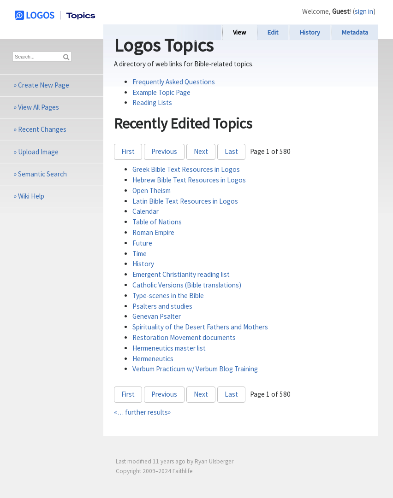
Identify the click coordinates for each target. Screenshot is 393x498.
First (128, 151)
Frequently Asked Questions (173, 81)
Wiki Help (31, 196)
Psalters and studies (162, 306)
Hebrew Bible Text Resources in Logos (189, 180)
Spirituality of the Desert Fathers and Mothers (200, 326)
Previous (164, 151)
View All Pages (38, 107)
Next (201, 151)
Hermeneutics (152, 358)
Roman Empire (153, 232)
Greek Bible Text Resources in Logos (186, 169)
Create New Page (43, 85)
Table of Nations (157, 221)
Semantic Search (42, 174)
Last (231, 151)
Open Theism (151, 190)
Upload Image (38, 151)
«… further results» (142, 412)
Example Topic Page (161, 92)
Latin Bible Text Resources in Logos (185, 201)
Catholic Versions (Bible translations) (186, 285)
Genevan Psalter (156, 316)
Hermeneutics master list (169, 348)
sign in (364, 11)
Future (142, 243)
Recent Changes (42, 129)
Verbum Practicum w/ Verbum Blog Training (195, 368)
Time (139, 253)
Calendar (145, 211)
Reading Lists (152, 102)
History (310, 32)
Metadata (355, 32)
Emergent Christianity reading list (181, 274)
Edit (273, 32)
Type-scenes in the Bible (168, 295)
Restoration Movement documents (184, 337)
